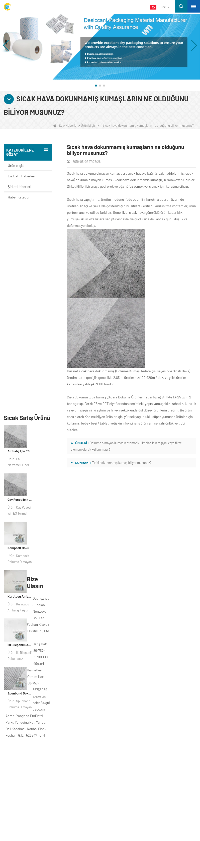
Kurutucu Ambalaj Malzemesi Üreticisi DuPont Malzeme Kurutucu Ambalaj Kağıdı (20, 395)
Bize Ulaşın (25, 687)
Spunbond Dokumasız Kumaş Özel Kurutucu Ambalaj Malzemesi (20, 491)
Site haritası (26, 707)
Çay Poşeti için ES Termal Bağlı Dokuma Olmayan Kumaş (20, 298)
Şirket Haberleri (19, 186)
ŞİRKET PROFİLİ (27, 677)
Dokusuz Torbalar (27, 790)
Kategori (29, 727)
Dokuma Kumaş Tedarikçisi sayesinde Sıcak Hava (152, 371)
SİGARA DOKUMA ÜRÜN (33, 797)
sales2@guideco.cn (128, 708)
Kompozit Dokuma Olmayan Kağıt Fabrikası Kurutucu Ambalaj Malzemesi (20, 346)
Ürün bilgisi (88, 125)
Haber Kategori (19, 197)
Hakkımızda (27, 666)
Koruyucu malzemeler (30, 738)
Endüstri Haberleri (21, 176)
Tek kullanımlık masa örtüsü (35, 751)
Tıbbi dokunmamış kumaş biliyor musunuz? (121, 463)
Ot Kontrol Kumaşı (27, 764)
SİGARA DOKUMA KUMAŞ (34, 803)
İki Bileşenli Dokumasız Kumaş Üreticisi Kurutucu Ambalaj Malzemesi (20, 443)
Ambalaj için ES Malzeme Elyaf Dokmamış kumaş (20, 249)
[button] (96, 86)
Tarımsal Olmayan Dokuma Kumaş (40, 745)
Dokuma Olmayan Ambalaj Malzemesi (43, 777)
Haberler (72, 125)
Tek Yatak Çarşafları (29, 784)
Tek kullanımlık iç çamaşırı (33, 758)
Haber (20, 697)
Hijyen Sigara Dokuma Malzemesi (39, 771)
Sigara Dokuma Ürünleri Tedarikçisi (134, 397)
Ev (57, 125)
